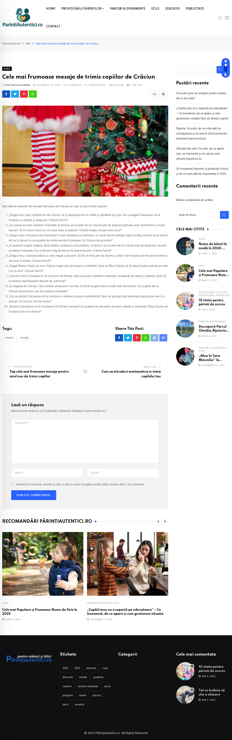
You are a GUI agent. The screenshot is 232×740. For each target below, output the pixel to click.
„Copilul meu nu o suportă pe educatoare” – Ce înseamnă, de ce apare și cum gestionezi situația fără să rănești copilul (202, 113)
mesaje (24, 337)
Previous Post (23, 367)
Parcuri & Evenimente (212, 321)
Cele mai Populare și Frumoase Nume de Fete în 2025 (213, 275)
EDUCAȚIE (172, 8)
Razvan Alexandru (18, 85)
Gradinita (93, 603)
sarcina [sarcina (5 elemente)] (67, 704)
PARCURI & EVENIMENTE (127, 8)
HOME (50, 8)
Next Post (150, 367)
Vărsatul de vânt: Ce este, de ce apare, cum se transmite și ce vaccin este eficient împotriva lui (200, 153)
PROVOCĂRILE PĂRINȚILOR (81, 8)
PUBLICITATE (195, 8)
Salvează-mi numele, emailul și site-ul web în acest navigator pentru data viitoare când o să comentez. (80, 484)
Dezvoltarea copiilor (213, 292)
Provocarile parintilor (214, 295)
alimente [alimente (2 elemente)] (92, 668)
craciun (9, 337)
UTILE (155, 8)
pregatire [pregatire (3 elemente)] (81, 695)
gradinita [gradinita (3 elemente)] (99, 677)
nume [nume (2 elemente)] (66, 695)
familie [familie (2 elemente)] (84, 677)
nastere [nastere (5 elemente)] (67, 686)
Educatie (106, 603)
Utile (5, 603)
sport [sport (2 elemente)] (81, 704)
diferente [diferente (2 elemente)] (68, 677)
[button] (158, 521)
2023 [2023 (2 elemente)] (66, 668)
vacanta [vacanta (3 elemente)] (95, 704)
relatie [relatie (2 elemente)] (96, 695)
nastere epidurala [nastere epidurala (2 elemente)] (88, 686)
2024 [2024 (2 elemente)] (77, 668)
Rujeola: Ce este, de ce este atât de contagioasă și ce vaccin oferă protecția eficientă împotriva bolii (201, 133)
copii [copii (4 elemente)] (106, 668)
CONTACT (53, 26)
